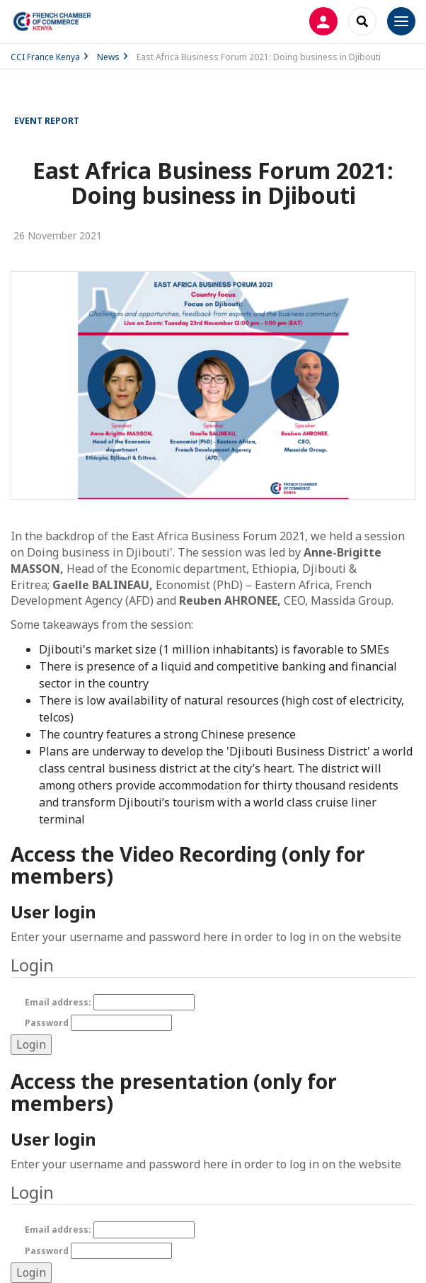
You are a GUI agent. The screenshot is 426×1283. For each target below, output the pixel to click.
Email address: (110, 1002)
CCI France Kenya (45, 57)
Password (98, 1023)
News (108, 57)
